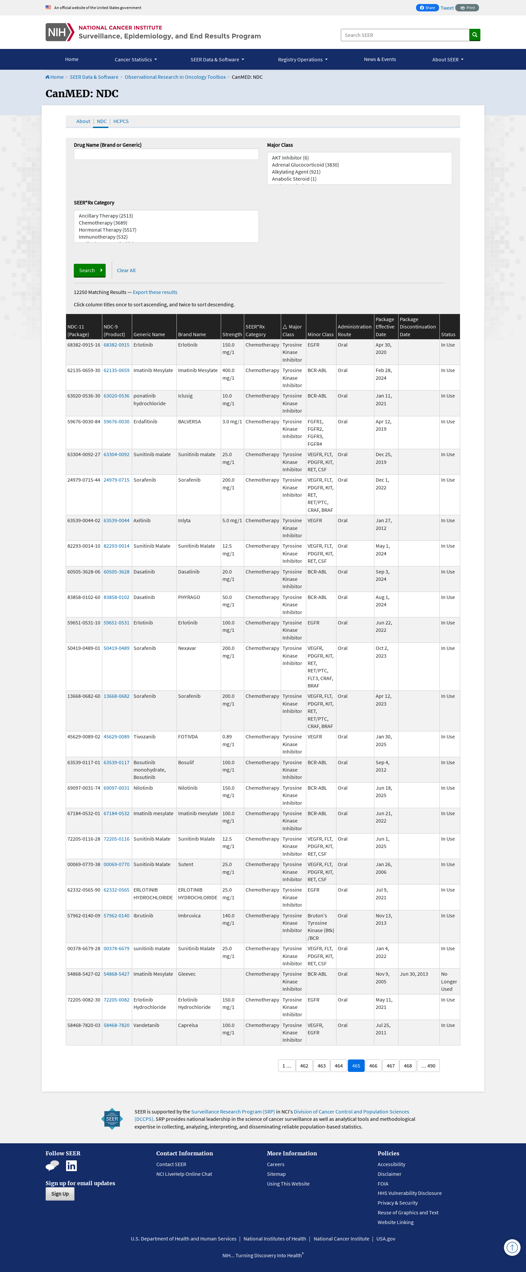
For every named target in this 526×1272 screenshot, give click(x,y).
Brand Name (192, 334)
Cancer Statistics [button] (134, 59)
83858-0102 (116, 597)
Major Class (280, 144)
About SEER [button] (446, 59)
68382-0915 (116, 344)
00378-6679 (116, 948)
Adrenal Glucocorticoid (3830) (359, 164)
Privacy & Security (398, 1202)
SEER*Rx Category (94, 202)
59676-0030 (116, 421)
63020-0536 (116, 395)
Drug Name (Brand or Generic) (108, 144)
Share (429, 8)
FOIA (383, 1183)
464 (339, 1065)
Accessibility (391, 1164)
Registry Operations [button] (301, 59)
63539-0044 (116, 520)
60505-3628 (116, 571)
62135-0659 (116, 370)
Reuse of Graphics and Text (408, 1212)
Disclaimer (390, 1173)
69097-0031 (116, 787)
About (83, 121)
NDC (102, 121)
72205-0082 (116, 999)
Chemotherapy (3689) (166, 222)
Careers (275, 1164)
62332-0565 (116, 889)
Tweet (447, 7)
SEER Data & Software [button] (215, 59)
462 (304, 1065)
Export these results (155, 292)
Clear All (126, 270)
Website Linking (396, 1222)
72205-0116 (116, 838)
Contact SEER (171, 1164)
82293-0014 (116, 545)
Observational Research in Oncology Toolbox (175, 76)
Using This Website (288, 1183)
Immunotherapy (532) (166, 236)
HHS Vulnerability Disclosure (410, 1193)
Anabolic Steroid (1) (359, 178)
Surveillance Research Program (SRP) (233, 1111)
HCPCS (121, 121)
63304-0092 (116, 454)
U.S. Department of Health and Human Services (183, 1238)
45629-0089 (116, 736)
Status (448, 334)
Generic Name (149, 334)
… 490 (428, 1065)
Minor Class (321, 334)
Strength (232, 334)
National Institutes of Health (275, 1238)
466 (373, 1065)
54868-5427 (116, 973)
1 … (286, 1065)
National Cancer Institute (341, 1238)
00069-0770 (116, 864)
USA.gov (385, 1238)
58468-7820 (116, 1025)
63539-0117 (116, 762)
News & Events (380, 59)
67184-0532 (116, 813)
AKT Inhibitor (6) (359, 157)
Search (87, 270)
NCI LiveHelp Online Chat (184, 1173)
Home (71, 59)
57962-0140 (116, 915)
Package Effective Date (385, 327)
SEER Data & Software (94, 76)
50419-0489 (116, 648)
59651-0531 (116, 622)
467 (391, 1065)
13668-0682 (116, 695)
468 (408, 1065)
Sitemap (276, 1173)
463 (322, 1065)
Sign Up (60, 1193)
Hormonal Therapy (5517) (166, 229)
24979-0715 (116, 479)
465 (356, 1065)
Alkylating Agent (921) (359, 171)
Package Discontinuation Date (418, 327)
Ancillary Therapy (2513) (166, 215)
